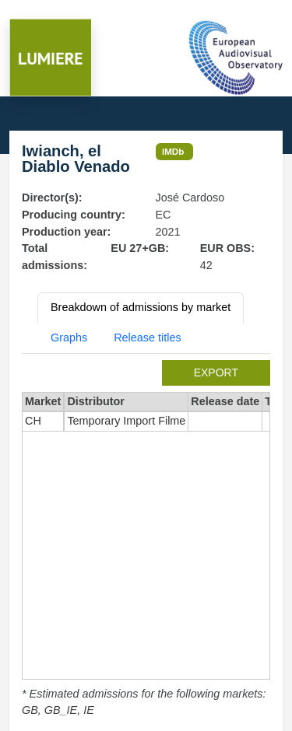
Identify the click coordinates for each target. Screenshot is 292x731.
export (216, 372)
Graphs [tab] (69, 337)
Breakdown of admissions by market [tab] (140, 307)
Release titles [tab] (147, 337)
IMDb (173, 151)
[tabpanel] (146, 539)
